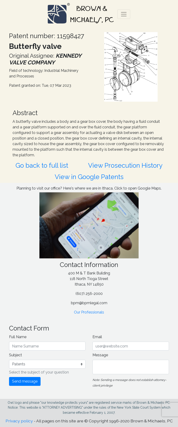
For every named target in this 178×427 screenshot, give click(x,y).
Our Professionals (89, 312)
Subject (15, 355)
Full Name (17, 337)
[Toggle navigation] (123, 14)
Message (100, 355)
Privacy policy (19, 420)
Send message (25, 381)
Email (97, 337)
